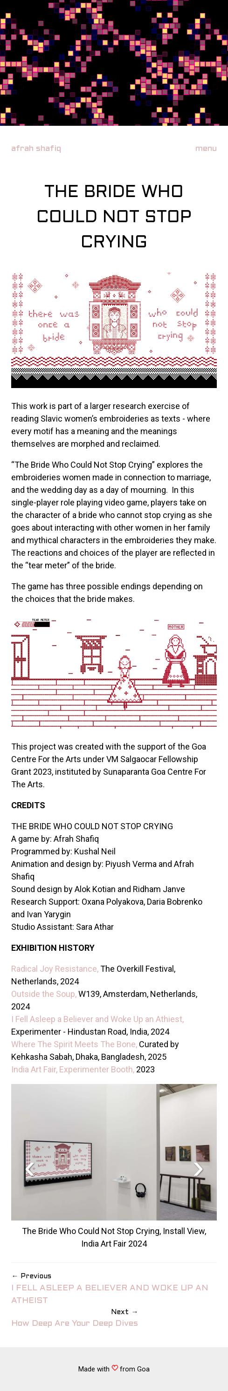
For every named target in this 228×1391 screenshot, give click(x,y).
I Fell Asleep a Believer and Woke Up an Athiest (96, 1019)
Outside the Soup (43, 994)
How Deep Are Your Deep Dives (74, 1317)
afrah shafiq (36, 149)
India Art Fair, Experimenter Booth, (72, 1069)
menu (206, 149)
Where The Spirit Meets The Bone (73, 1044)
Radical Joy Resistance (54, 969)
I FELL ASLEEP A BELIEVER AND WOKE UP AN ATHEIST (113, 1288)
